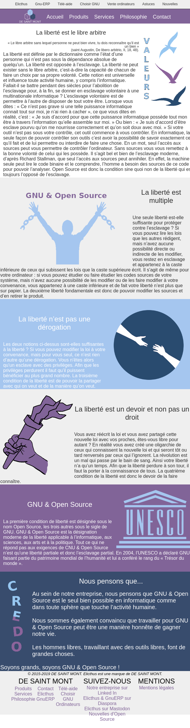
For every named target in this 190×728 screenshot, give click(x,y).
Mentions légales (156, 687)
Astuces (148, 4)
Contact (162, 17)
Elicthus (21, 4)
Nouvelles (170, 4)
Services (104, 17)
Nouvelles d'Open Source (107, 716)
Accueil (55, 17)
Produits (78, 17)
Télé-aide (65, 4)
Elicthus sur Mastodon (107, 708)
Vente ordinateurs (121, 4)
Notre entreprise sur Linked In (107, 690)
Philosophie (133, 17)
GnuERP (45, 699)
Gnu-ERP (42, 4)
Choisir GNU (89, 4)
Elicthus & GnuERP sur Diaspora (107, 701)
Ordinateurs (68, 704)
